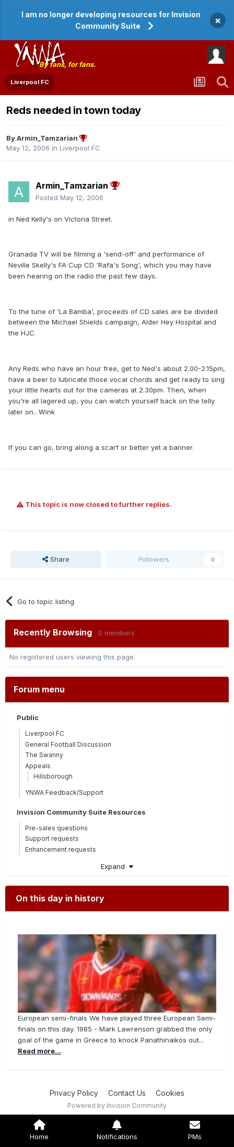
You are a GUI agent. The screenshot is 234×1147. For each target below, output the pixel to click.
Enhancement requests (60, 849)
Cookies (170, 1092)
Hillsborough (53, 776)
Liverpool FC (80, 148)
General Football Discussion (68, 744)
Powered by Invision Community (117, 1105)
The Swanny (44, 755)
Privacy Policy (74, 1092)
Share (55, 559)
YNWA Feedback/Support (64, 792)
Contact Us (127, 1092)
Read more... (39, 1051)
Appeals (38, 766)
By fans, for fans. (67, 64)
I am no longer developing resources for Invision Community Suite (111, 20)
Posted (69, 197)
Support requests (52, 838)
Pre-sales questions (56, 828)
